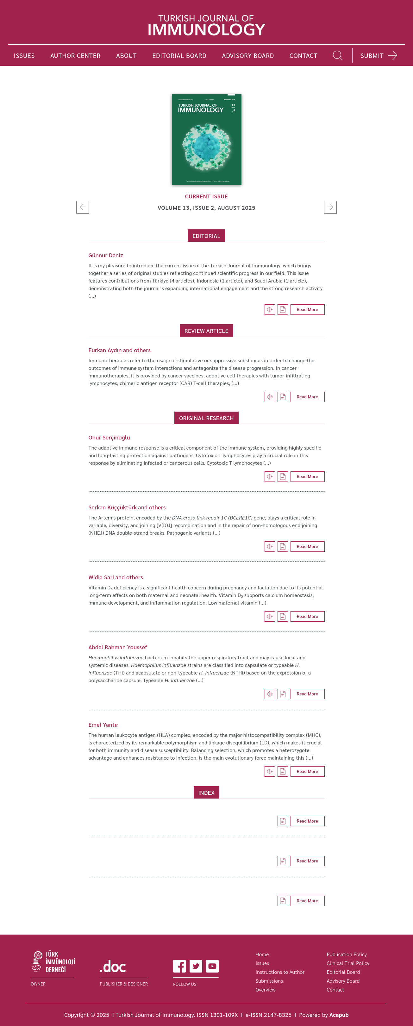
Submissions (269, 980)
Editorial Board (343, 971)
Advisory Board (343, 980)
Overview (266, 989)
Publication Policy (347, 954)
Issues (262, 963)
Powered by (324, 1014)
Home (262, 954)
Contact (336, 989)
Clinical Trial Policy (348, 963)
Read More (307, 309)
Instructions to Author (280, 971)
